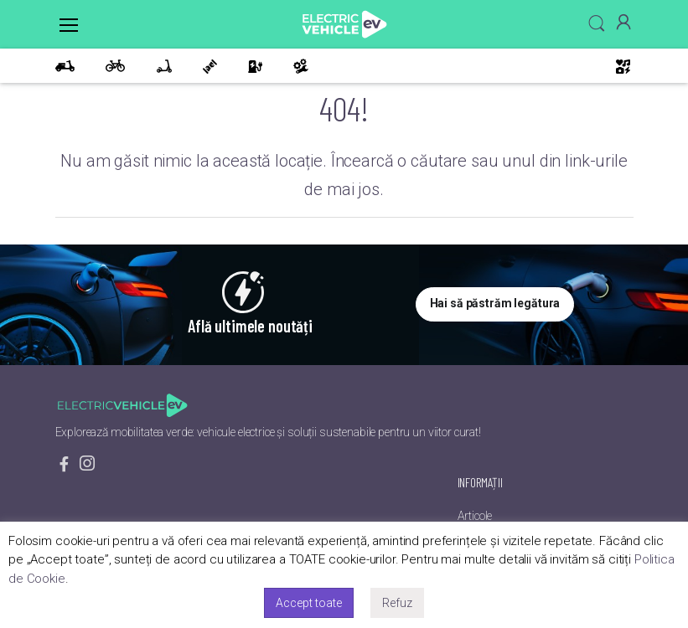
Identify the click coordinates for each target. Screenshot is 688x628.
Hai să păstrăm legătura (495, 303)
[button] (597, 23)
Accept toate (309, 603)
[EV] (344, 24)
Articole (475, 515)
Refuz (397, 603)
